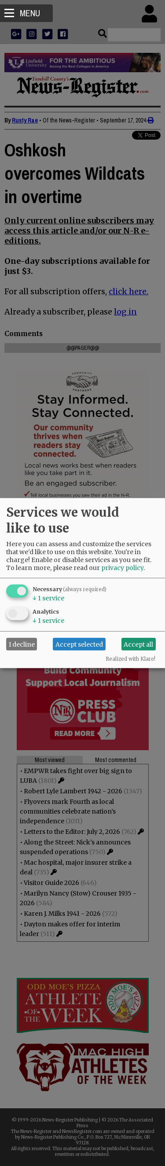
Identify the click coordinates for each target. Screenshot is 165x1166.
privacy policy (122, 568)
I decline (22, 644)
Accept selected (79, 644)
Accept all (138, 644)
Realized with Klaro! (130, 659)
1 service (48, 598)
